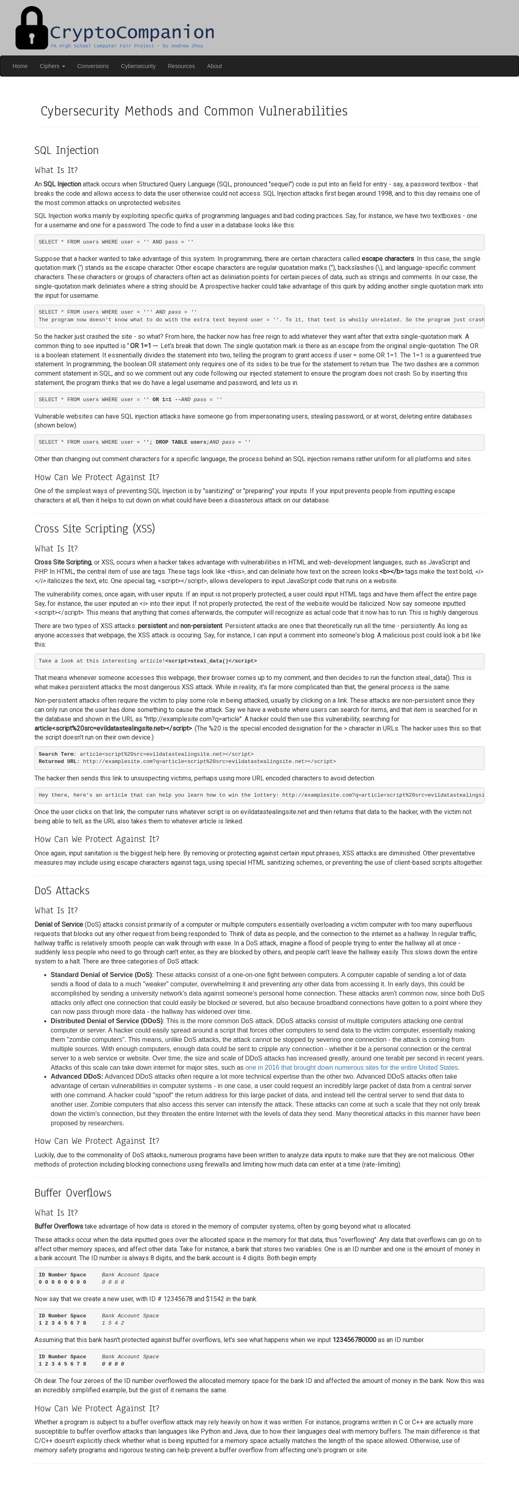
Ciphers (52, 66)
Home (20, 66)
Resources (181, 66)
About (214, 66)
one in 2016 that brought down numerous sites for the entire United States (351, 1067)
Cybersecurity (138, 66)
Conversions (93, 66)
